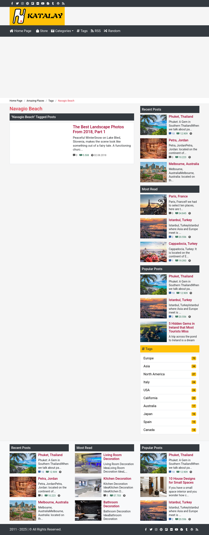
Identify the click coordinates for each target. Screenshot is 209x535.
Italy (169, 382)
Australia (169, 406)
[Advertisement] (104, 67)
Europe (169, 358)
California (169, 398)
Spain (169, 422)
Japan (169, 414)
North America (169, 374)
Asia (169, 366)
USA (169, 390)
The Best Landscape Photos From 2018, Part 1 (98, 129)
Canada (169, 430)
